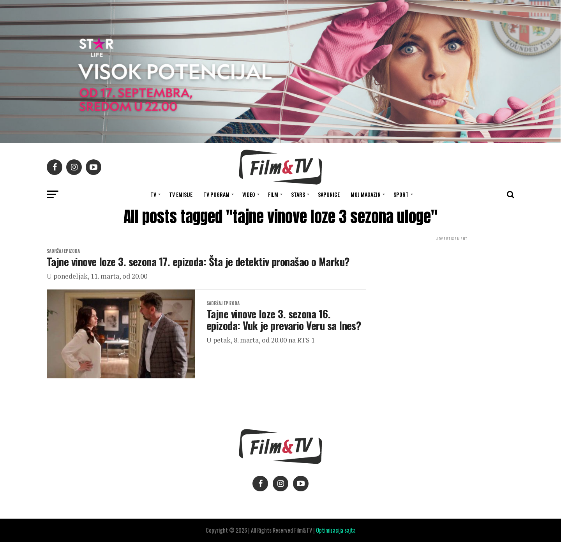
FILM (273, 194)
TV (153, 194)
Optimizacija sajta (336, 530)
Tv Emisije (180, 194)
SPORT (401, 194)
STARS (298, 194)
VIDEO (248, 194)
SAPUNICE (329, 194)
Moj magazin (366, 194)
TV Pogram (216, 194)
